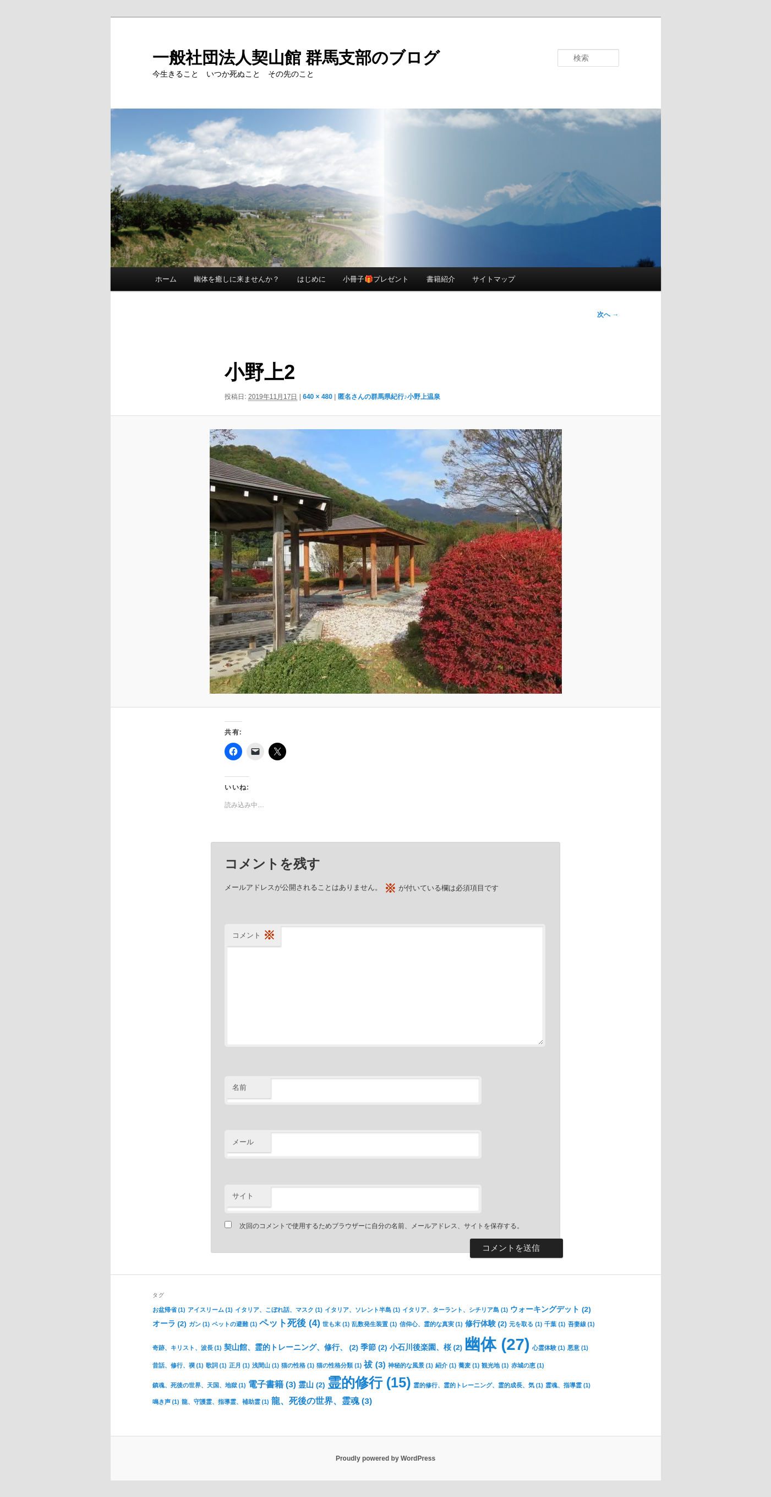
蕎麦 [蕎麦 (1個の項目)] (468, 1365)
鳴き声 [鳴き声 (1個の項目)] (165, 1401)
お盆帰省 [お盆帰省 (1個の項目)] (168, 1309)
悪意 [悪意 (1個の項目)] (577, 1347)
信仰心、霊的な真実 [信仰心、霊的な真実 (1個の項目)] (431, 1324)
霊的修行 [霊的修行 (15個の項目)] (369, 1382)
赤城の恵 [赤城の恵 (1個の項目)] (527, 1365)
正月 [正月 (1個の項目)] (239, 1365)
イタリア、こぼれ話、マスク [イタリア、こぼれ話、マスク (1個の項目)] (278, 1309)
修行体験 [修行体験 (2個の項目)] (486, 1324)
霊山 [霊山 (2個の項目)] (311, 1385)
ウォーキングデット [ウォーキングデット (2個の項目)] (550, 1309)
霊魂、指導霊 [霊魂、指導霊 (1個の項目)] (567, 1385)
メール (243, 1142)
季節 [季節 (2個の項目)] (373, 1347)
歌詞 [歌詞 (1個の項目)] (216, 1365)
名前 (239, 1087)
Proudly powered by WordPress (385, 1458)
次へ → (608, 314)
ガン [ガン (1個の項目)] (199, 1324)
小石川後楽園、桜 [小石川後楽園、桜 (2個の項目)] (426, 1347)
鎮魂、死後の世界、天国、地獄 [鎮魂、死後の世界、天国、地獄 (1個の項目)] (199, 1385)
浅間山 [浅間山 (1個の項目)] (265, 1365)
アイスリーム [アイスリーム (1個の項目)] (210, 1309)
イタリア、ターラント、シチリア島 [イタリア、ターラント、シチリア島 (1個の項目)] (455, 1309)
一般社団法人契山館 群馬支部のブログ (296, 57)
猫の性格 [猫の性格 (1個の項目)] (297, 1365)
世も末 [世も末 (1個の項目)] (335, 1324)
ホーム (166, 279)
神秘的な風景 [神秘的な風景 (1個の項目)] (410, 1365)
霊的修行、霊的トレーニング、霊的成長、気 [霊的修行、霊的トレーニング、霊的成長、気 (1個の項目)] (478, 1385)
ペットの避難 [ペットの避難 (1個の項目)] (234, 1324)
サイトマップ (493, 279)
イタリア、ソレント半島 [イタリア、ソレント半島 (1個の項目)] (362, 1309)
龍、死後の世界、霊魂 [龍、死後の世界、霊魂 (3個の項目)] (321, 1401)
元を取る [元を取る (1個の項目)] (525, 1324)
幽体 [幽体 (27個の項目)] (496, 1344)
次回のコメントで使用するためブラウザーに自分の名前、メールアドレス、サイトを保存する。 (381, 1226)
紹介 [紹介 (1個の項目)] (445, 1365)
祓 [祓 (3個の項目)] (374, 1364)
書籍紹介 (440, 279)
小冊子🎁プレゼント (376, 279)
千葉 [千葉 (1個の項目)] (554, 1324)
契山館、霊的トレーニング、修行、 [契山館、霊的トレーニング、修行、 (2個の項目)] (291, 1347)
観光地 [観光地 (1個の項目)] (495, 1365)
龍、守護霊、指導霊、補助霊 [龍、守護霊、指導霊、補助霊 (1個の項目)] (225, 1401)
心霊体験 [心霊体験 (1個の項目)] (548, 1347)
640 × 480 (317, 397)
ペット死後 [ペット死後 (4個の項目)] (289, 1322)
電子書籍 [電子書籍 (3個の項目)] (272, 1384)
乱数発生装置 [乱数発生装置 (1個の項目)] (374, 1324)
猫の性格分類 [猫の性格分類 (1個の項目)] (339, 1365)
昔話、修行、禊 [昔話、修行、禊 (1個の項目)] (178, 1365)
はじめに (311, 279)
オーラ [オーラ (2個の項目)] (169, 1324)
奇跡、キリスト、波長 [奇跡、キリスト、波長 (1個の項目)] (187, 1347)
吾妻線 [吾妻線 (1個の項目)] (581, 1324)
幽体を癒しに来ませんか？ (237, 279)
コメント (253, 936)
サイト (243, 1196)
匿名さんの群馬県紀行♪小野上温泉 (389, 397)
